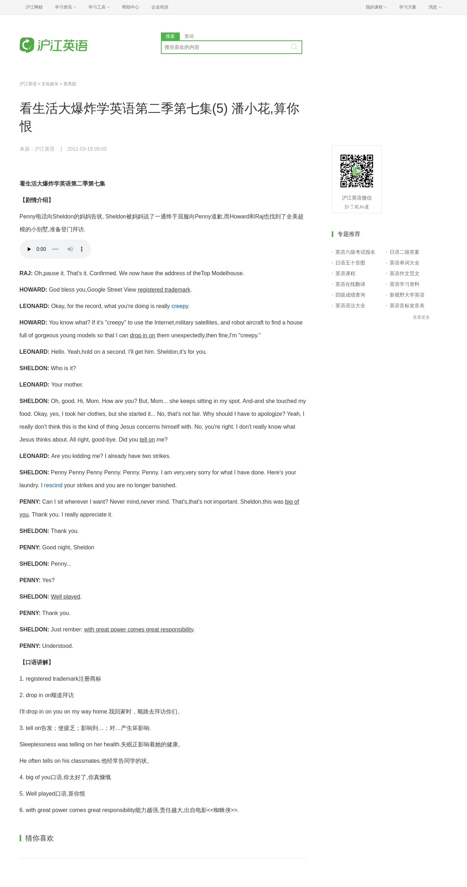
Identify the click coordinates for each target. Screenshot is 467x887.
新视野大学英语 (407, 295)
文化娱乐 (50, 83)
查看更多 (421, 317)
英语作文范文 (405, 273)
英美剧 (70, 83)
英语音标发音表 (407, 305)
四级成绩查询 (350, 295)
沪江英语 (28, 83)
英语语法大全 (350, 305)
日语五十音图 (350, 263)
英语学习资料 (405, 284)
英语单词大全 (405, 263)
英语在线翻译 (350, 284)
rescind (53, 485)
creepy (180, 306)
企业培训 (159, 7)
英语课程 (345, 273)
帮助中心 (130, 7)
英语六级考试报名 (355, 252)
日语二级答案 (405, 252)
